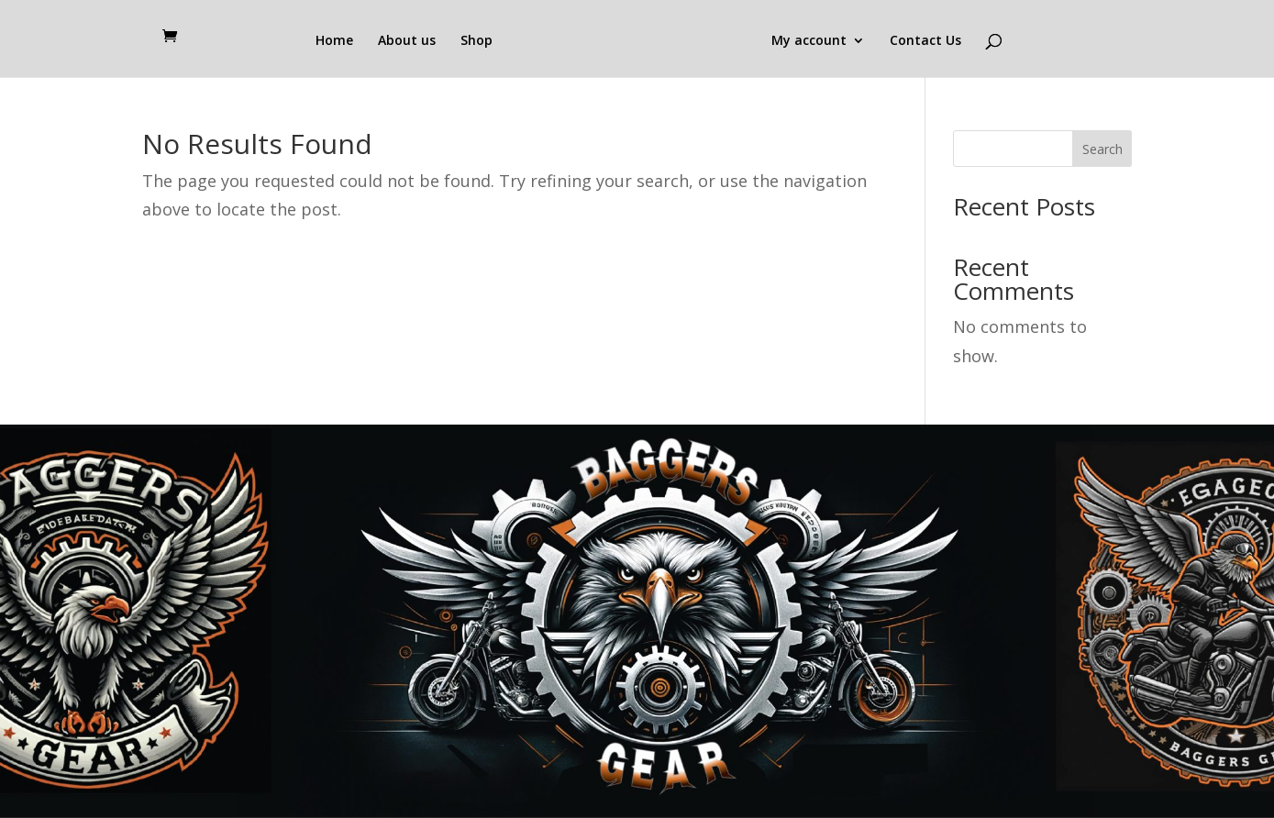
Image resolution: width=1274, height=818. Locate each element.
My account (809, 41)
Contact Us (925, 41)
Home (334, 41)
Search (1102, 149)
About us (407, 41)
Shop (476, 41)
